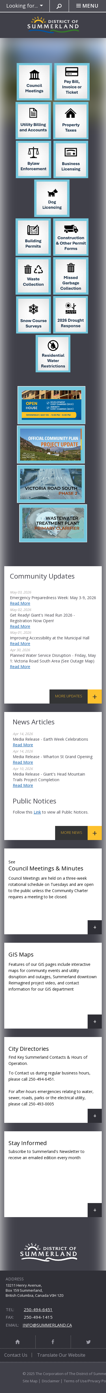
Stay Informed (55, 1178)
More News (71, 832)
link (37, 812)
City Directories (55, 1084)
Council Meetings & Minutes (55, 895)
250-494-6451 (38, 1309)
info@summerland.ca (47, 1325)
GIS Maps (55, 990)
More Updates (68, 695)
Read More (20, 603)
